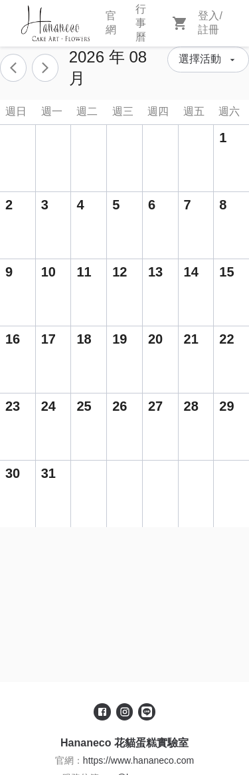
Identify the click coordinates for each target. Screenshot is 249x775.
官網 (111, 22)
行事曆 (140, 23)
